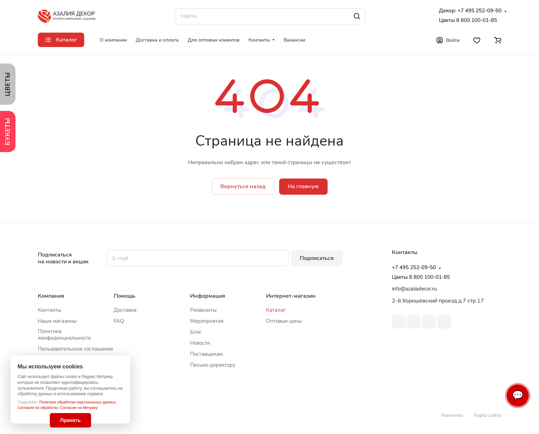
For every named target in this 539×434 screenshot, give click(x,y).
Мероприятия (206, 321)
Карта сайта (487, 415)
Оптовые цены (284, 321)
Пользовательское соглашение (75, 348)
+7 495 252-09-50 (480, 11)
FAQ (119, 321)
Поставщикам (206, 354)
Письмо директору (212, 365)
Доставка (125, 310)
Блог (196, 332)
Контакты (49, 310)
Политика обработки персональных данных (77, 402)
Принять (70, 420)
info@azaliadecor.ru (414, 288)
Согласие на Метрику (79, 408)
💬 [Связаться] (517, 395)
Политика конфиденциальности (64, 334)
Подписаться (317, 258)
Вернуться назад (243, 186)
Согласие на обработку (38, 408)
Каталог (276, 310)
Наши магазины (57, 321)
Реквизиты (203, 310)
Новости (200, 343)
